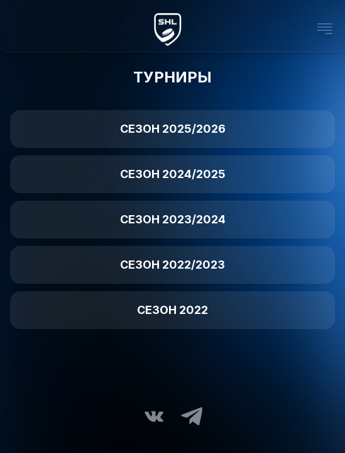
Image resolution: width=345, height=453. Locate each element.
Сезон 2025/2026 (173, 128)
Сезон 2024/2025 (173, 174)
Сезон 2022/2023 (172, 264)
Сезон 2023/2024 (173, 219)
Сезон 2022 (172, 309)
